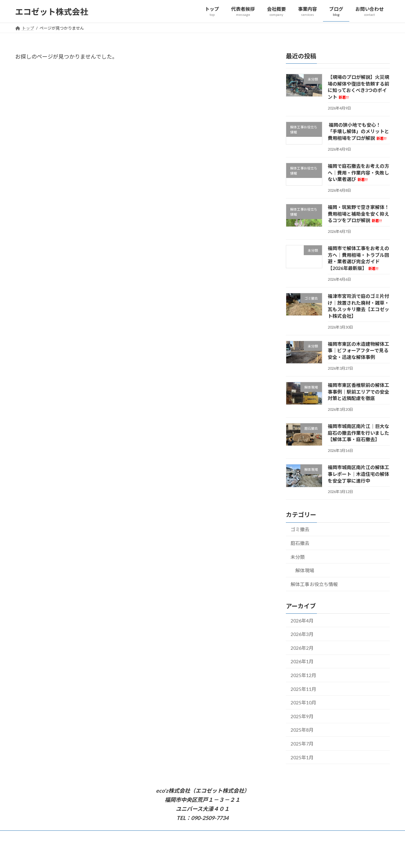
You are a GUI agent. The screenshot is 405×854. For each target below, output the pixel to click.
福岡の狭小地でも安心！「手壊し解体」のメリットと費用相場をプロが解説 (358, 131)
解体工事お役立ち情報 (314, 584)
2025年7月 (302, 743)
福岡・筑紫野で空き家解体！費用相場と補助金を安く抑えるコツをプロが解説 (358, 213)
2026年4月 (302, 620)
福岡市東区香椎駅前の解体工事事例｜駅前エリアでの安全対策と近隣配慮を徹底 (358, 391)
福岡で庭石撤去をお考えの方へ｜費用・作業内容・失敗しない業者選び (358, 172)
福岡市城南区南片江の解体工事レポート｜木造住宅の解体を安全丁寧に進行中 (358, 474)
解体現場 (304, 570)
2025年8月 (302, 730)
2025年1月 (302, 757)
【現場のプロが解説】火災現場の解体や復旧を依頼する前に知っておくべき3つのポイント (358, 87)
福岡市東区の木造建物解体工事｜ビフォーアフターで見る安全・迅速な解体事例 (358, 350)
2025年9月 (302, 716)
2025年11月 (303, 689)
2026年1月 (302, 662)
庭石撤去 (300, 543)
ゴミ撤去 (300, 529)
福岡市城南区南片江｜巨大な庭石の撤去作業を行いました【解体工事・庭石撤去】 (358, 432)
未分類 (298, 557)
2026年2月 (302, 648)
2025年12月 (303, 675)
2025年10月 (303, 702)
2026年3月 (302, 634)
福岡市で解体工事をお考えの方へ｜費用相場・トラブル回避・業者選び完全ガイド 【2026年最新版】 (358, 258)
